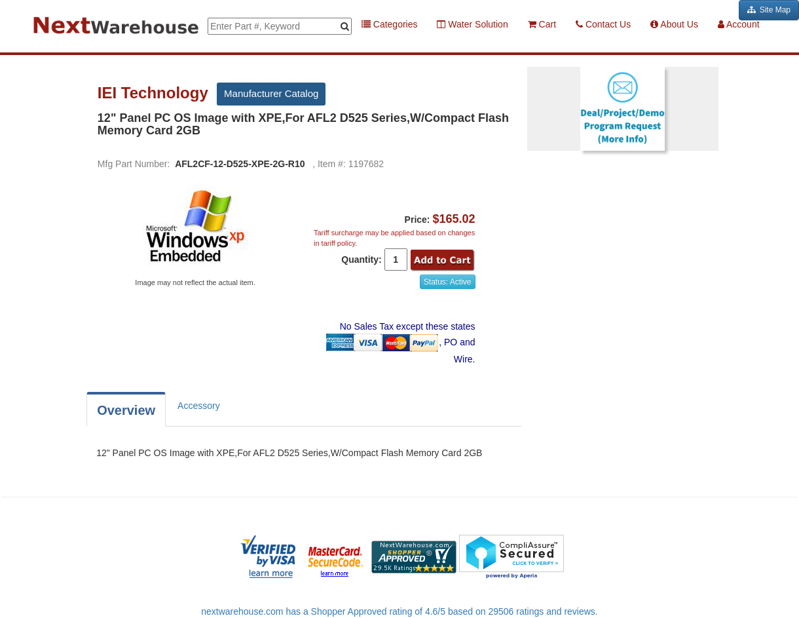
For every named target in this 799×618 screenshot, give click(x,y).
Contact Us (603, 24)
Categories (390, 24)
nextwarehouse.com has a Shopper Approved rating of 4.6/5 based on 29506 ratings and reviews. (399, 611)
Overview (126, 410)
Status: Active (448, 281)
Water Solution (472, 24)
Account (739, 24)
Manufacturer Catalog (271, 93)
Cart (542, 24)
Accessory (198, 405)
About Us (674, 24)
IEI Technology (155, 93)
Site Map (768, 9)
